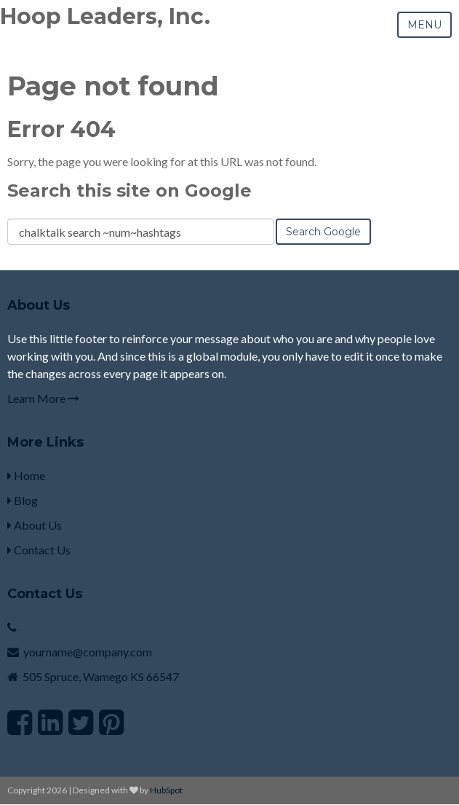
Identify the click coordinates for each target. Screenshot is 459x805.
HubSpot (166, 790)
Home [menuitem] (26, 475)
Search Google (323, 231)
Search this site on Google (129, 190)
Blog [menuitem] (22, 500)
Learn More (43, 398)
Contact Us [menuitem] (39, 550)
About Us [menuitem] (34, 525)
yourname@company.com (87, 652)
